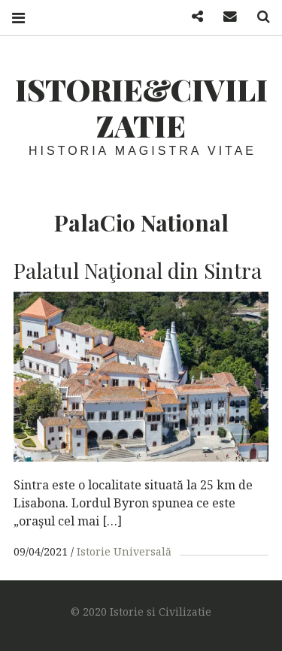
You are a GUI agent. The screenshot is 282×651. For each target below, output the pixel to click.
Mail (225, 17)
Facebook (192, 17)
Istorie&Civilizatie (141, 107)
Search (258, 17)
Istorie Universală (124, 551)
